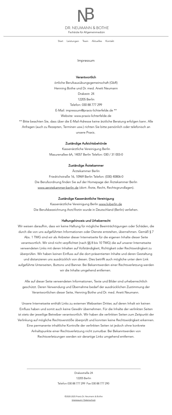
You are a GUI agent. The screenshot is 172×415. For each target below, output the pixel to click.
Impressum (77, 400)
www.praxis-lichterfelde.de (92, 116)
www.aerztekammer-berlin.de (58, 188)
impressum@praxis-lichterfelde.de (89, 110)
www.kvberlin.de (110, 204)
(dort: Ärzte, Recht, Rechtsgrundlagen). (106, 188)
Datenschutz (89, 400)
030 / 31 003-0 (113, 154)
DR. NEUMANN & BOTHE (87, 27)
